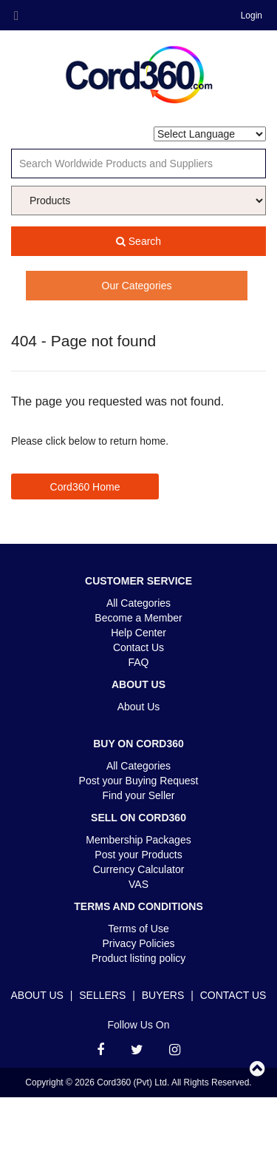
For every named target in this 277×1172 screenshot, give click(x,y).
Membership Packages (138, 840)
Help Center (138, 633)
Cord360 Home (85, 487)
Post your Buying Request (139, 781)
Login (251, 15)
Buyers (163, 995)
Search (138, 241)
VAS (138, 884)
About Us (138, 707)
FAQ (138, 662)
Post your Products (138, 855)
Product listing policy (139, 958)
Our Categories (137, 286)
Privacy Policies (138, 943)
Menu (16, 16)
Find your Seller (138, 795)
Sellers (102, 995)
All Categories (138, 603)
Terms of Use (138, 928)
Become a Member (138, 618)
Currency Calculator (139, 869)
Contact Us (138, 647)
